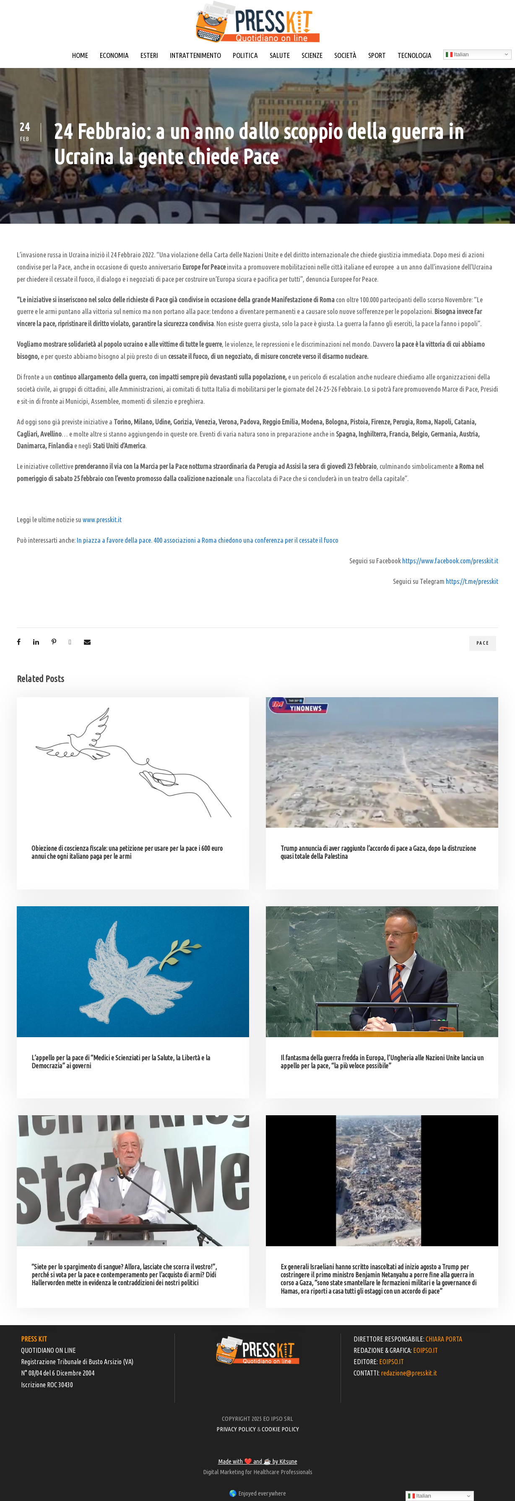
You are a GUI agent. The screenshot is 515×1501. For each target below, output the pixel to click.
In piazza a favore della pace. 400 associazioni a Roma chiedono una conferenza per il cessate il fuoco (207, 540)
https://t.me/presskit (472, 581)
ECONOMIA (114, 55)
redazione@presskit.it (409, 1373)
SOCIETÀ (345, 55)
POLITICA (245, 55)
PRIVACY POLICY (236, 1429)
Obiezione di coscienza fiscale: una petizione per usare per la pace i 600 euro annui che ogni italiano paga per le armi (127, 852)
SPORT (377, 55)
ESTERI (149, 55)
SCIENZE (312, 55)
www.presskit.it (102, 519)
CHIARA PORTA (444, 1339)
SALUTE (280, 55)
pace (482, 643)
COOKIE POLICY (280, 1429)
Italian (457, 54)
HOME (80, 55)
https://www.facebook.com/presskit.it (450, 561)
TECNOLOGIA (415, 55)
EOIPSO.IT (425, 1350)
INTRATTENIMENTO (195, 55)
